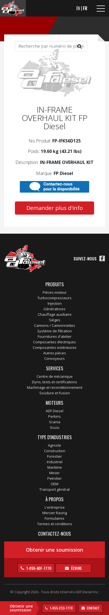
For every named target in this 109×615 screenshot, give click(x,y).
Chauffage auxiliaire (55, 314)
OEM (54, 483)
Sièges (54, 319)
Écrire (76, 568)
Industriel (54, 461)
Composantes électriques (54, 341)
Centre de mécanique (55, 376)
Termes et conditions (54, 523)
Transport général (54, 489)
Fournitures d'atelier (55, 336)
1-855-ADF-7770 (38, 568)
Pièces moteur (55, 292)
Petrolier (54, 478)
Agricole (54, 445)
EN (78, 8)
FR (85, 8)
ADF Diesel (54, 410)
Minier (54, 472)
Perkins (54, 416)
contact (93, 608)
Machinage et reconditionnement (54, 387)
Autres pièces (54, 352)
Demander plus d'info (54, 208)
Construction (54, 450)
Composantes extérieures (55, 347)
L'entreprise (55, 507)
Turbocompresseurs (54, 297)
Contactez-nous (54, 533)
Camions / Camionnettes (54, 325)
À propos (54, 499)
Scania (54, 421)
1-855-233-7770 (61, 608)
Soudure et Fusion (54, 392)
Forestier (54, 456)
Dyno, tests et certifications (54, 381)
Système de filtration (54, 330)
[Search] (51, 46)
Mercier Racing (54, 512)
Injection (55, 303)
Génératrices (54, 308)
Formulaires (54, 518)
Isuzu (54, 427)
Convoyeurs (54, 358)
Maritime (54, 467)
